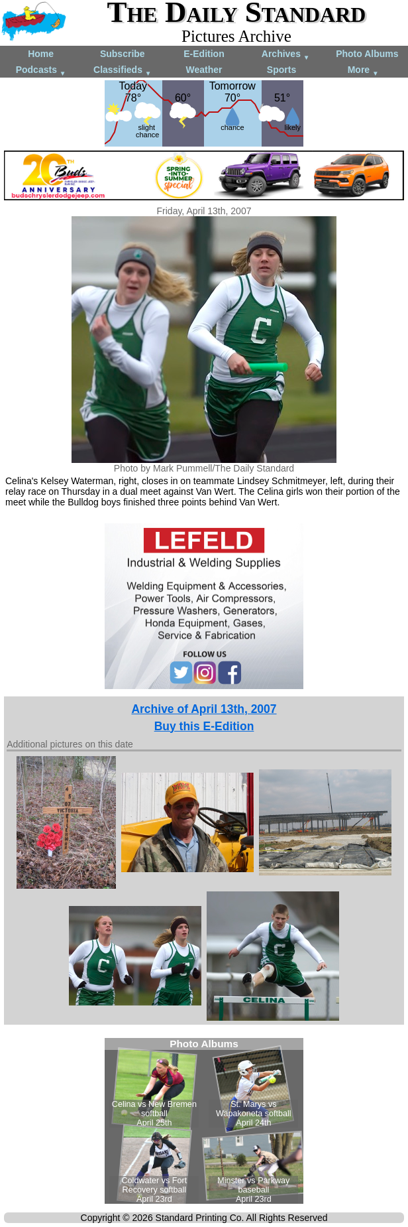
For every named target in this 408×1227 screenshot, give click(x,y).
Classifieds (122, 70)
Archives (286, 54)
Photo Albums (367, 53)
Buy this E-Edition (204, 726)
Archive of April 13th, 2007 (203, 709)
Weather (203, 69)
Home (41, 53)
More (363, 70)
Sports (281, 69)
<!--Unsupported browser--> (204, 1121)
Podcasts (41, 70)
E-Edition (203, 53)
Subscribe (122, 53)
